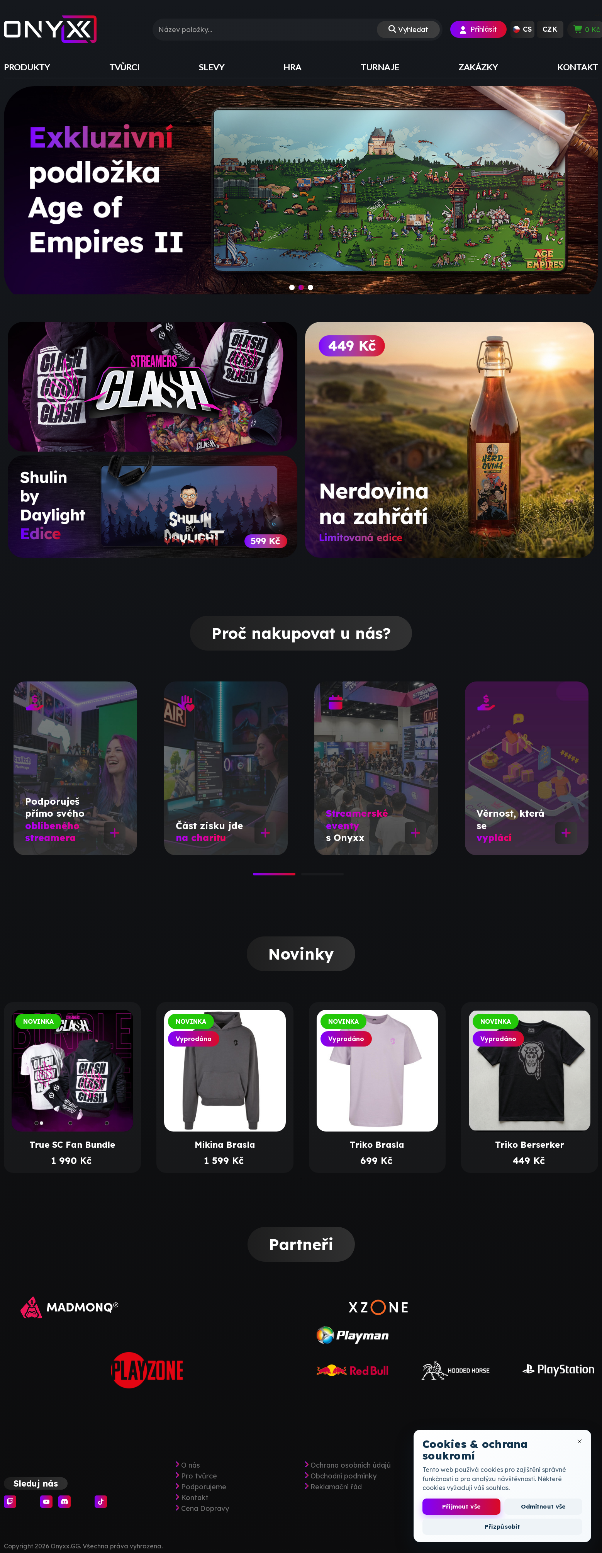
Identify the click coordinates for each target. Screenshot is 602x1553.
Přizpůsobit (503, 1526)
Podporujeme (203, 1486)
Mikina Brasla (225, 1144)
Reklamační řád (336, 1486)
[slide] (301, 194)
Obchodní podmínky (343, 1476)
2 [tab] (305, 876)
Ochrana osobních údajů (350, 1465)
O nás (190, 1465)
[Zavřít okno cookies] (579, 1441)
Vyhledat (413, 29)
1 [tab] (257, 876)
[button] (522, 29)
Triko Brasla (377, 1144)
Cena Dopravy (205, 1508)
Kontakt (195, 1497)
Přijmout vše (461, 1506)
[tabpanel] (75, 768)
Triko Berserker (529, 1144)
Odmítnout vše (543, 1506)
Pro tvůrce (199, 1476)
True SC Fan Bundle (72, 1144)
